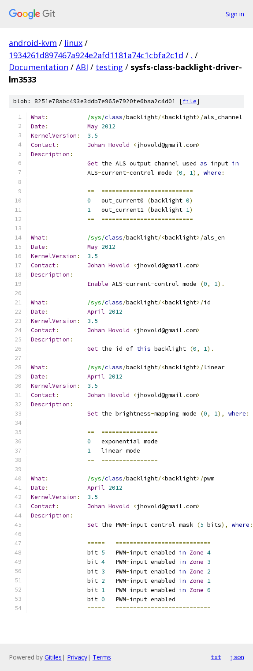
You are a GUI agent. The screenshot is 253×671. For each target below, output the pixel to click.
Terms (102, 657)
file (189, 101)
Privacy (77, 657)
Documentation (38, 67)
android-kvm (33, 42)
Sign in (235, 14)
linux (73, 42)
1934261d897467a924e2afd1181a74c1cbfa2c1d (96, 55)
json (237, 657)
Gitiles (53, 657)
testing (109, 67)
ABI (82, 67)
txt (216, 657)
